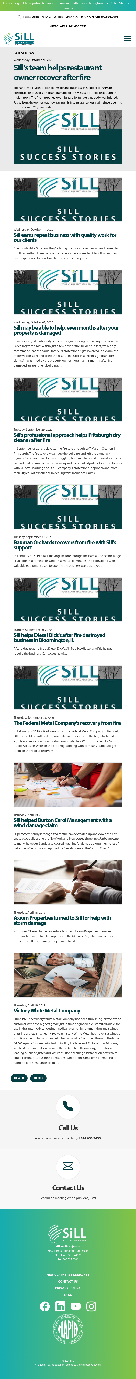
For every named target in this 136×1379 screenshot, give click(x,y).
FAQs (68, 1295)
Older (38, 1078)
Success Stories (31, 16)
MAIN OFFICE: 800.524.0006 (99, 16)
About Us (46, 16)
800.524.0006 (70, 1259)
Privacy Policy (68, 1288)
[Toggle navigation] (127, 39)
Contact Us (68, 1281)
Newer (19, 1078)
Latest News (72, 16)
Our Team (58, 16)
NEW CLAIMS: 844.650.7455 (68, 26)
